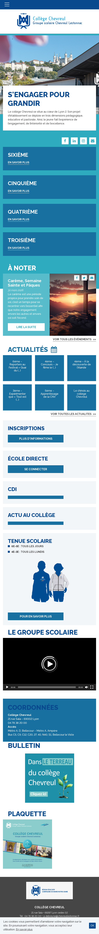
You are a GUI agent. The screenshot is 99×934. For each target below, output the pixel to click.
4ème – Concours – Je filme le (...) (49, 364)
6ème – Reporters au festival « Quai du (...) (17, 366)
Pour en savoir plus (36, 616)
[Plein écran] (91, 687)
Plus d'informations (35, 438)
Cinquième (22, 183)
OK (92, 925)
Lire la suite (26, 327)
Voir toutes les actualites (71, 414)
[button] (49, 664)
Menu (7, 4)
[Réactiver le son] (86, 687)
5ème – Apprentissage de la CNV (49, 393)
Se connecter (35, 469)
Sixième (18, 155)
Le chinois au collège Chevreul (82, 393)
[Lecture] (7, 687)
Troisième (22, 240)
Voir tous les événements (72, 339)
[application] (49, 664)
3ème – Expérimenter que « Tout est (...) (17, 395)
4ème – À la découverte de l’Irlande (81, 364)
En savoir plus (18, 162)
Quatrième (23, 212)
